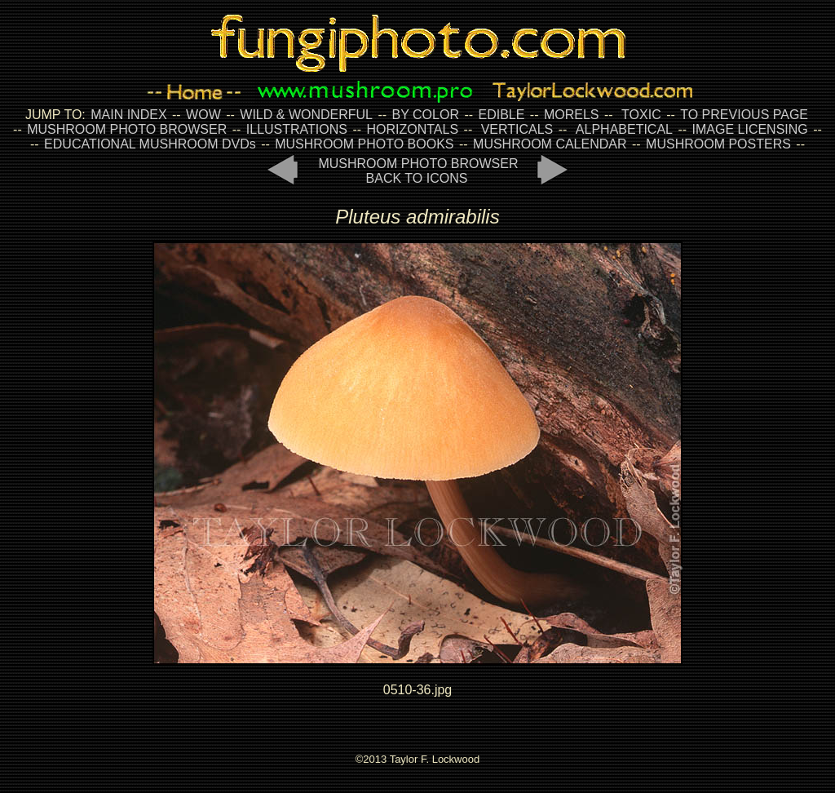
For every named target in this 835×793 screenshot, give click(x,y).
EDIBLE (501, 115)
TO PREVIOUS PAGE (744, 115)
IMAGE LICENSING (748, 129)
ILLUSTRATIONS (296, 129)
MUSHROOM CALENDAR (549, 144)
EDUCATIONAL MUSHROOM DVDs (150, 144)
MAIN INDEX (128, 115)
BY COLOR (425, 115)
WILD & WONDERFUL (306, 115)
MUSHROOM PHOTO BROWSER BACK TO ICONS (418, 171)
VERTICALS (517, 129)
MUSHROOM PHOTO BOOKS (364, 144)
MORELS (571, 115)
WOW (203, 115)
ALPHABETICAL (624, 129)
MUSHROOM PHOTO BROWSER (127, 129)
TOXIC (641, 115)
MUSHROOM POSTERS (718, 144)
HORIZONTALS (413, 129)
